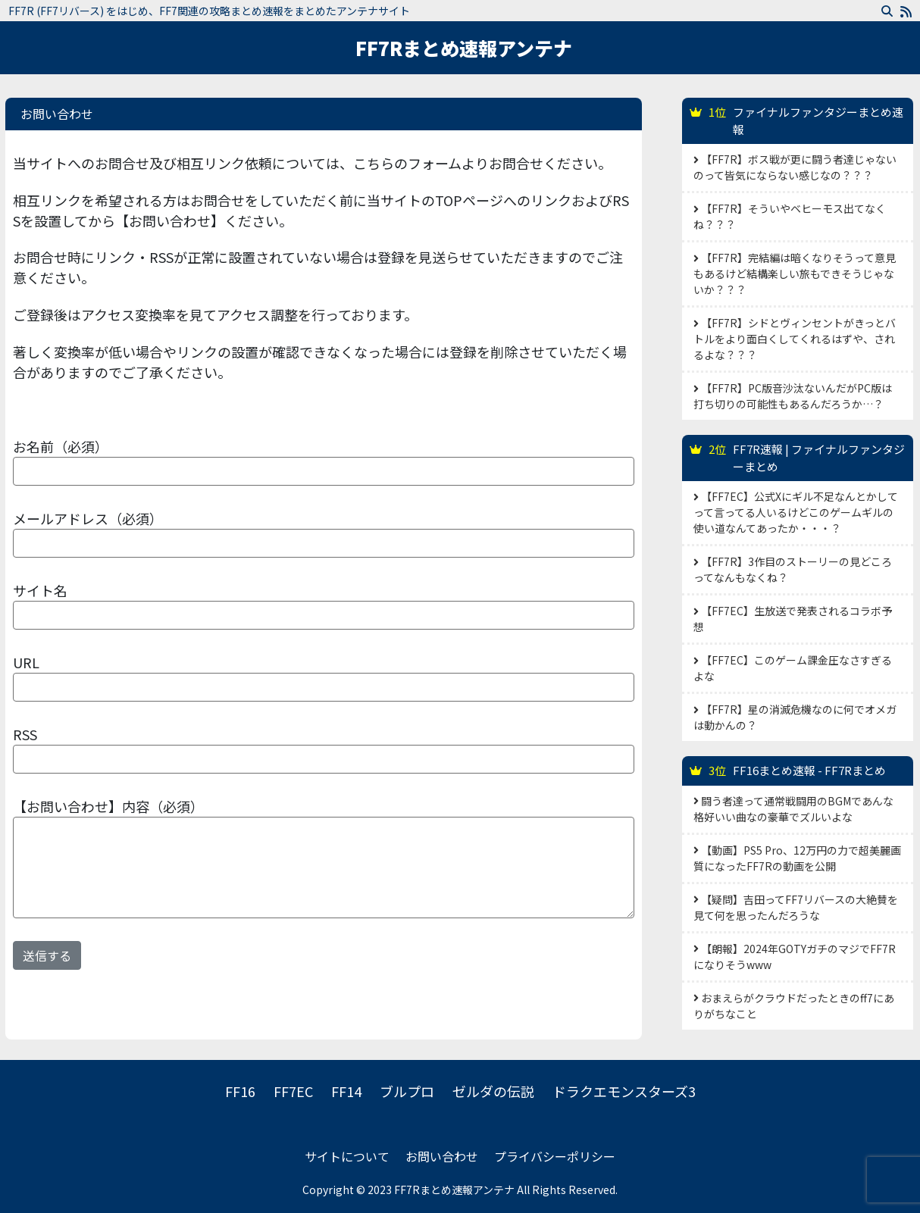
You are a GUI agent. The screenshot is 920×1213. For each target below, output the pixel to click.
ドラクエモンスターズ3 (624, 1091)
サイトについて (347, 1156)
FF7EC (293, 1091)
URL (26, 662)
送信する (47, 955)
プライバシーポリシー (554, 1156)
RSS (25, 734)
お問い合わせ (441, 1156)
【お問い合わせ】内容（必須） (108, 806)
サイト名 (40, 590)
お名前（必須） (60, 446)
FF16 (240, 1091)
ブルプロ (407, 1091)
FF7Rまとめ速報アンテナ (463, 47)
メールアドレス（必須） (88, 518)
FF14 (346, 1091)
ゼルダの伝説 (493, 1091)
